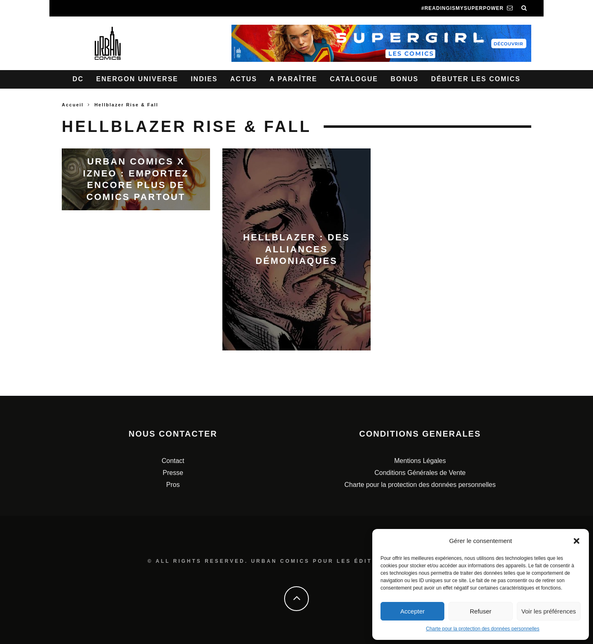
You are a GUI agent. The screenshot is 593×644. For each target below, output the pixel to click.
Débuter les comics (476, 78)
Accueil (73, 104)
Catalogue (354, 78)
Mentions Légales (420, 460)
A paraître (294, 78)
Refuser (481, 611)
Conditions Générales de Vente (419, 472)
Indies (204, 78)
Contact (172, 460)
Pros (173, 484)
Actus (243, 78)
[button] (576, 541)
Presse (173, 472)
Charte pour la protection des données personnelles (482, 629)
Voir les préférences (548, 611)
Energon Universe (137, 78)
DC (78, 78)
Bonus (404, 78)
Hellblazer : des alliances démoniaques (296, 249)
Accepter (412, 611)
